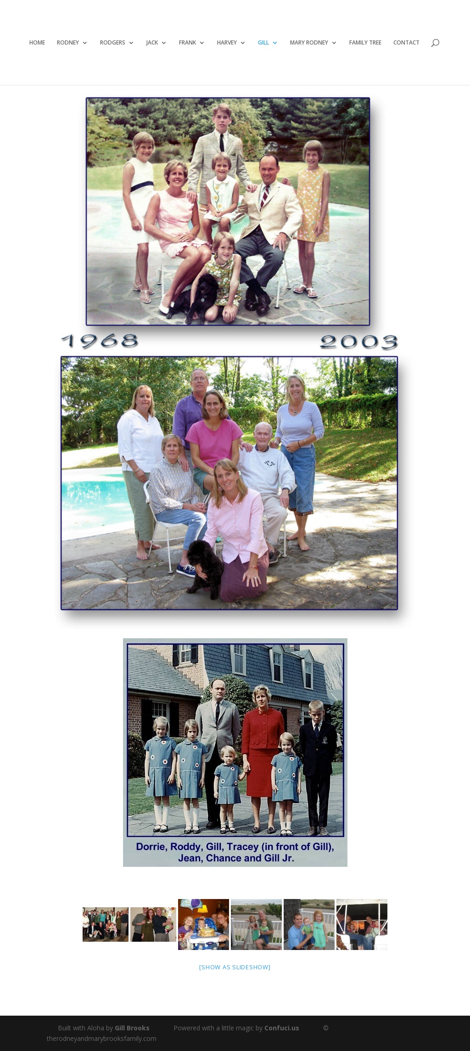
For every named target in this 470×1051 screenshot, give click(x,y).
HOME (37, 42)
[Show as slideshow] (234, 967)
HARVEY (227, 42)
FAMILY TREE (365, 42)
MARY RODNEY (309, 42)
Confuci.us (281, 1027)
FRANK (187, 42)
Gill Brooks (132, 1027)
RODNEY (68, 42)
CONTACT (406, 42)
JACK (152, 42)
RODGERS (112, 42)
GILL (263, 42)
